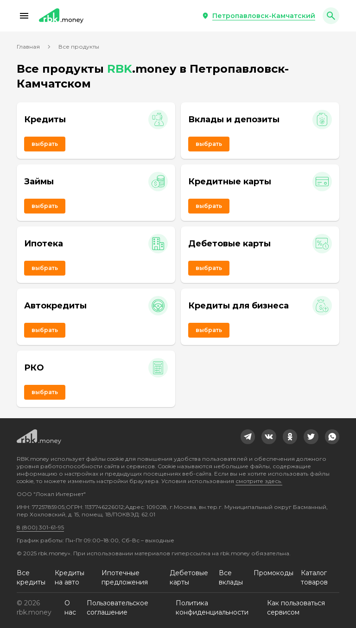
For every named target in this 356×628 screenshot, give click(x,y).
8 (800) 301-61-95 (40, 527)
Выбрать (45, 143)
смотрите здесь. (258, 480)
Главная (28, 46)
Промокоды (273, 573)
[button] (24, 15)
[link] (248, 436)
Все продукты (78, 46)
